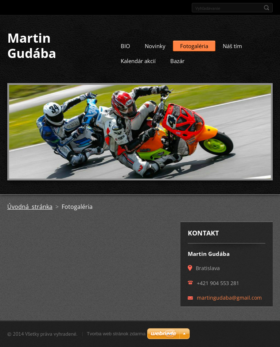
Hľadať (266, 8)
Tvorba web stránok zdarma (116, 333)
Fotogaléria (194, 46)
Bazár (177, 61)
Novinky (155, 46)
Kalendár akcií (138, 61)
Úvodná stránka (29, 207)
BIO (125, 46)
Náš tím (232, 46)
